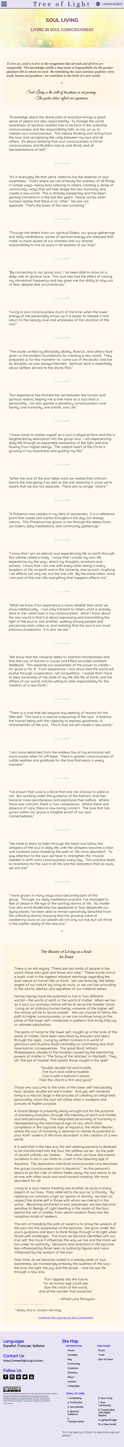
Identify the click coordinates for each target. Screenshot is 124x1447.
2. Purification (74, 1402)
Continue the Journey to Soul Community (66, 1317)
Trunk (101, 1354)
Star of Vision (105, 1359)
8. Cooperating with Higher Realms (106, 1412)
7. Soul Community (104, 1404)
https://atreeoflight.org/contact (23, 1360)
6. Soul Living (105, 1398)
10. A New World (107, 1424)
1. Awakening (74, 1398)
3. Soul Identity (75, 1406)
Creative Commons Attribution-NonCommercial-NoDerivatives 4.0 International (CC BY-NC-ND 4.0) (26, 1397)
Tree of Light (62, 4)
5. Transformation (75, 1420)
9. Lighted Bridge (107, 1419)
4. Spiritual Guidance (73, 1413)
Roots (101, 1350)
